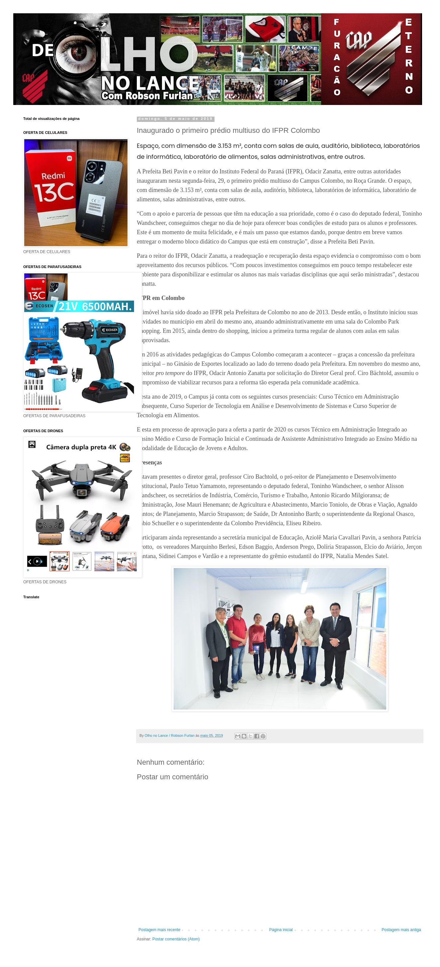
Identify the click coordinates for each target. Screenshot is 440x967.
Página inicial (281, 929)
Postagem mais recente (159, 929)
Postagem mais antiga (401, 929)
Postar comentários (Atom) (176, 939)
